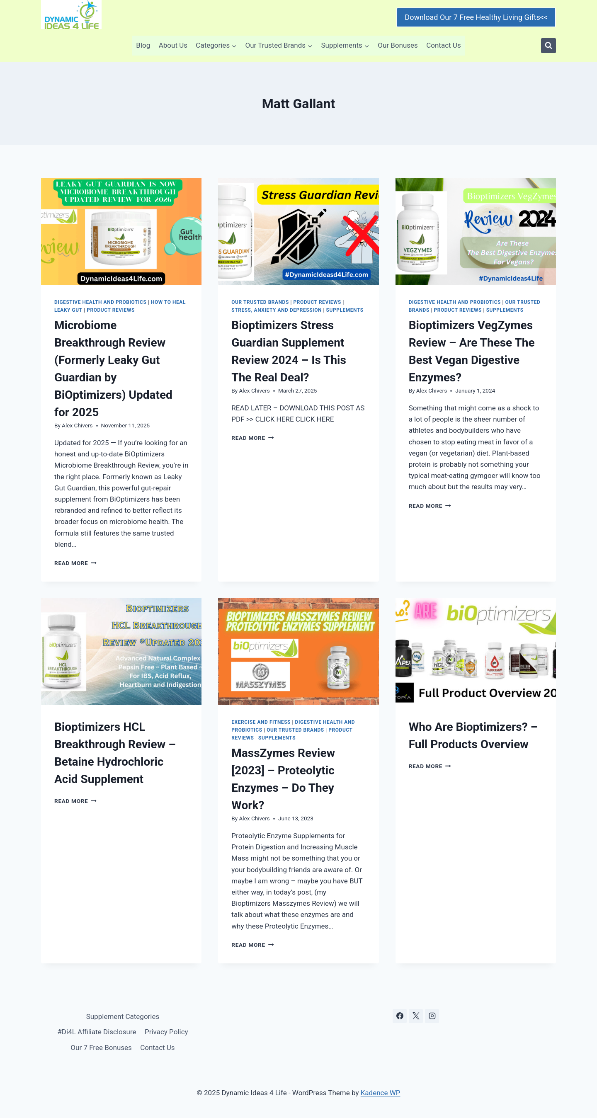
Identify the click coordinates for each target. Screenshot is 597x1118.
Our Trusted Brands (260, 302)
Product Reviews (111, 310)
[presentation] (121, 231)
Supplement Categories (123, 1016)
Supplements (345, 310)
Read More (75, 563)
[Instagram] (432, 1016)
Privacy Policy (166, 1032)
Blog (143, 45)
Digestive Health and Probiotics (100, 302)
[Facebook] (400, 1016)
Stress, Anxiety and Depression (276, 310)
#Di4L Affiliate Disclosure (96, 1032)
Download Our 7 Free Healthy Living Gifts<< (476, 17)
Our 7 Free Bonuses (100, 1047)
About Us (173, 45)
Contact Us (443, 45)
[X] (416, 1016)
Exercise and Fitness (261, 722)
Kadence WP (380, 1093)
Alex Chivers (77, 425)
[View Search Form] (548, 45)
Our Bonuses (398, 45)
